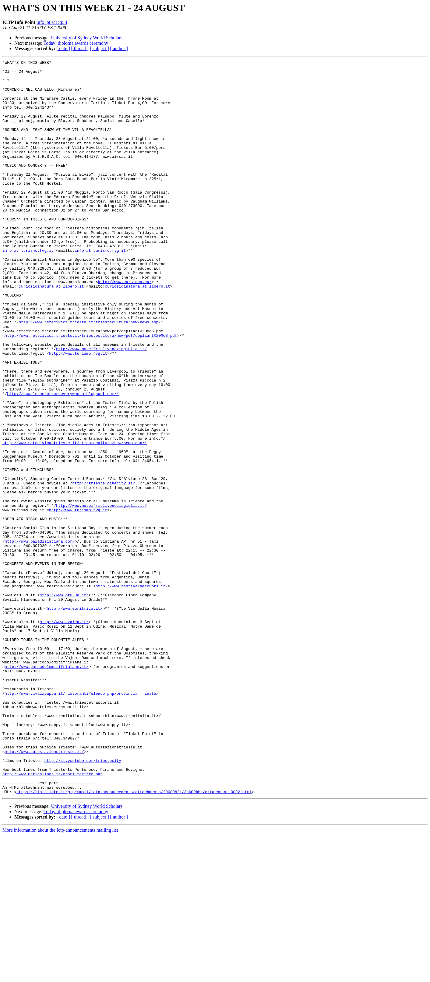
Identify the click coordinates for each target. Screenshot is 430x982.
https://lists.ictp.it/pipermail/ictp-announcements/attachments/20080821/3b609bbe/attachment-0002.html (134, 938)
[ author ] (119, 48)
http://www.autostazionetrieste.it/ (44, 890)
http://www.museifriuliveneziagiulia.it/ (101, 407)
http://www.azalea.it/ (64, 734)
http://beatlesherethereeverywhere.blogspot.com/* (63, 460)
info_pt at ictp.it (51, 22)
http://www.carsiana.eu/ (124, 326)
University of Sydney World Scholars (86, 37)
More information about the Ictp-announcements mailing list (60, 976)
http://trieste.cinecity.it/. (104, 568)
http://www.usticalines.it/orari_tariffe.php (52, 917)
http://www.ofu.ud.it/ (64, 702)
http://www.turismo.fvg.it (78, 412)
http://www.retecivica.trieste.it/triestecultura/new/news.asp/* (91, 374)
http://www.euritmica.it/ (74, 718)
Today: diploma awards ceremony (75, 43)
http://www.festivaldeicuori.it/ (132, 691)
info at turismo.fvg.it (28, 288)
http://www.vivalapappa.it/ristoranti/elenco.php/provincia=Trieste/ (82, 820)
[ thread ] (80, 48)
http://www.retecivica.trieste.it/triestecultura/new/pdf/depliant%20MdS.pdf (91, 390)
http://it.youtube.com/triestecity (82, 901)
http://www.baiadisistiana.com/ (40, 637)
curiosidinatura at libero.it (51, 331)
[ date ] (63, 48)
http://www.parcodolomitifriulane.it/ (47, 788)
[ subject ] (99, 48)
